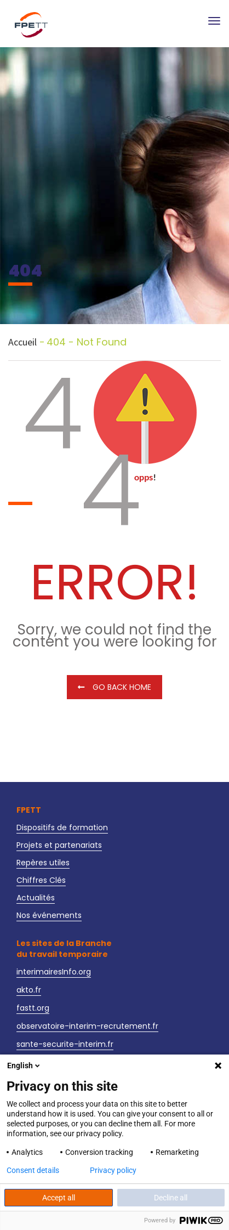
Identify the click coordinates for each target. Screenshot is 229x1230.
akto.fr (28, 989)
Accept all (58, 1197)
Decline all (170, 1197)
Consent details (33, 1170)
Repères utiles (43, 862)
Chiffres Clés (41, 880)
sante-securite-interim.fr (64, 1044)
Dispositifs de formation (62, 827)
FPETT (28, 809)
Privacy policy (113, 1170)
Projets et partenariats (59, 845)
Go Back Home (114, 687)
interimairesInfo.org (53, 971)
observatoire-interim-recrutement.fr (87, 1026)
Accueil (22, 342)
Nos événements (49, 915)
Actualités (35, 897)
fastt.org (32, 1007)
